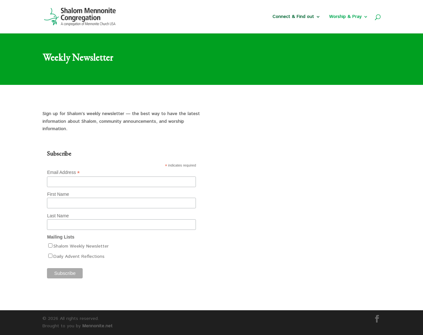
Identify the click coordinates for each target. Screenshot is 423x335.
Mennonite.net (97, 326)
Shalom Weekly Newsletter (81, 246)
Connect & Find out (293, 17)
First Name (58, 194)
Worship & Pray (345, 17)
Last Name (58, 215)
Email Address (63, 172)
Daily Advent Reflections (79, 256)
